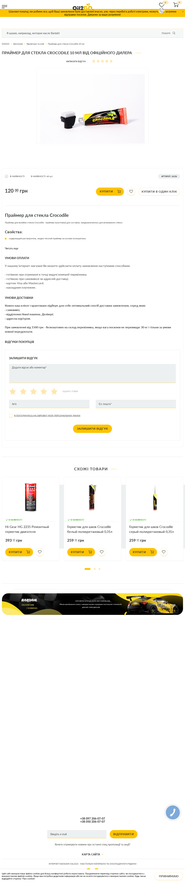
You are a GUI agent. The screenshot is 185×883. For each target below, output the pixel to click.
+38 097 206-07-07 (92, 818)
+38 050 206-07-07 (92, 821)
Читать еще (11, 248)
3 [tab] (99, 569)
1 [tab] (88, 569)
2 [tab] (95, 569)
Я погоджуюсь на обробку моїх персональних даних (47, 415)
